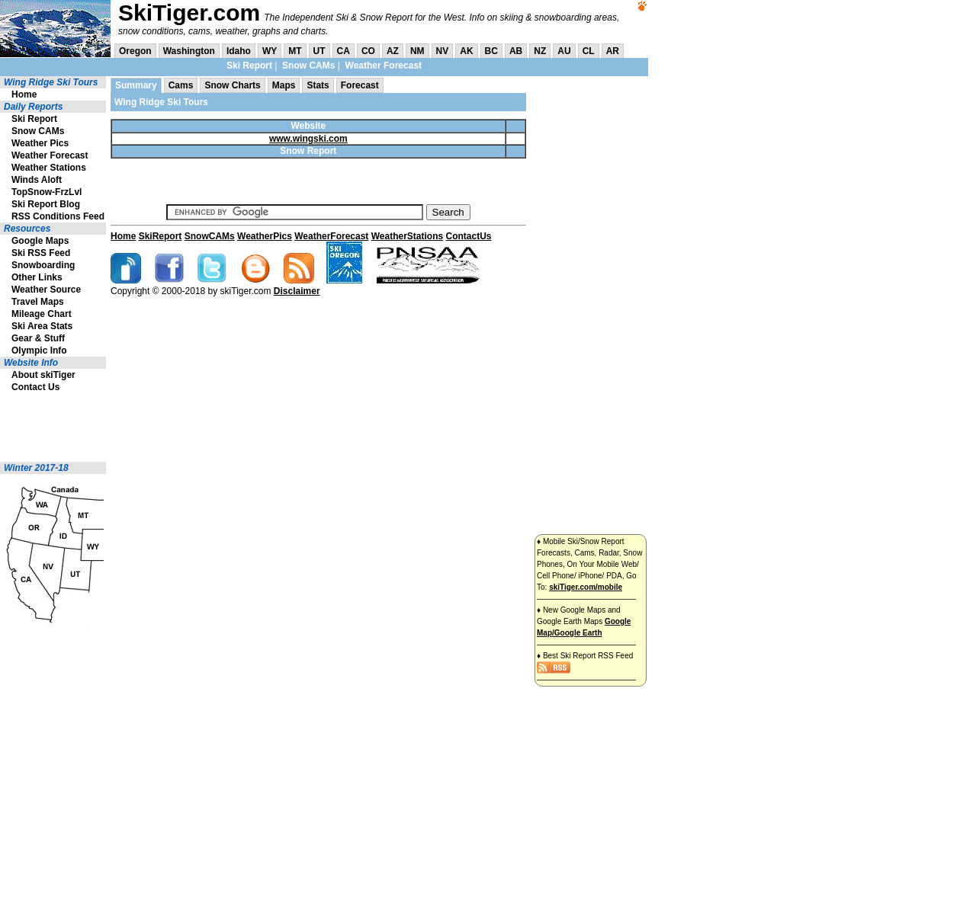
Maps (284, 85)
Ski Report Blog (45, 204)
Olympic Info (39, 350)
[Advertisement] (46, 427)
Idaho (238, 51)
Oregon (135, 51)
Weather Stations (48, 167)
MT (294, 51)
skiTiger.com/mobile (585, 587)
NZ (540, 51)
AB (515, 51)
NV (442, 51)
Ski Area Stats (41, 326)
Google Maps (40, 240)
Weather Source (46, 289)
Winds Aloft (36, 179)
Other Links (37, 277)
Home (24, 94)
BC (491, 51)
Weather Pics (40, 143)
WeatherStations (407, 236)
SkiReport (160, 236)
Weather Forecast (383, 65)
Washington (189, 51)
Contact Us (35, 387)
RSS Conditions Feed (57, 216)
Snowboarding (43, 265)
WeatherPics (264, 236)
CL (589, 51)
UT (319, 51)
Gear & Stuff (38, 338)
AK (466, 51)
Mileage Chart (41, 314)
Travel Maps (37, 301)
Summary (136, 85)
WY (269, 51)
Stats (318, 85)
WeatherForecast (331, 236)
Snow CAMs (308, 65)
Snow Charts (232, 85)
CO (368, 51)
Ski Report (249, 65)
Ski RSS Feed (40, 253)
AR (612, 51)
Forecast (360, 85)
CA (343, 51)
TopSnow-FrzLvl (46, 192)
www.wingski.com (308, 138)
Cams (181, 85)
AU (563, 51)
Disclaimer (297, 291)
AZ (393, 51)
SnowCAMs (210, 236)
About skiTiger (43, 375)
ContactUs (469, 236)
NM (417, 51)
